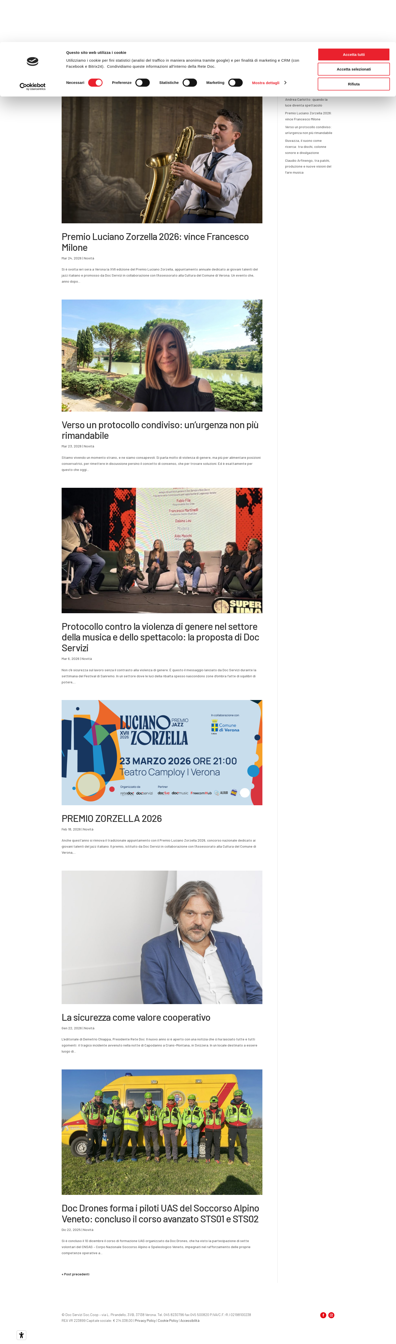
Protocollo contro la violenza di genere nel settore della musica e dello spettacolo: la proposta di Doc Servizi (160, 637)
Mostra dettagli (265, 41)
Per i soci (159, 65)
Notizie (259, 64)
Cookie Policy (168, 1320)
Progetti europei (282, 64)
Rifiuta (354, 42)
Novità (89, 258)
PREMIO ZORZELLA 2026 (112, 818)
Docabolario (239, 64)
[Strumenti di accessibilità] (21, 1335)
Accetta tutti (354, 12)
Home (140, 64)
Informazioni (185, 65)
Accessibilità (190, 1320)
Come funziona (214, 64)
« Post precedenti (75, 1274)
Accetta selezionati (354, 27)
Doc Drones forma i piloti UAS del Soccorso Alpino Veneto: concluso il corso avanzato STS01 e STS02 (160, 1213)
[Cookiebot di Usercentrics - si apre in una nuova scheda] (33, 44)
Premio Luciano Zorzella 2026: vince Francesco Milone (155, 241)
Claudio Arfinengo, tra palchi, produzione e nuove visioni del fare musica (308, 166)
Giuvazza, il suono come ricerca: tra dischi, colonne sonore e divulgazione (305, 146)
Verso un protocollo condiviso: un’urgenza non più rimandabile (160, 429)
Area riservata (313, 65)
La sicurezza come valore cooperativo (136, 1017)
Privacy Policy (145, 1320)
